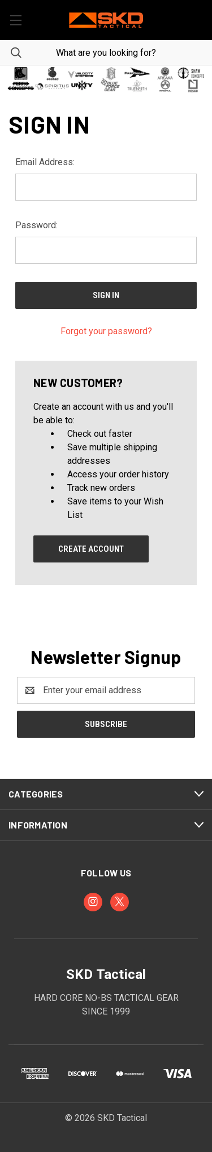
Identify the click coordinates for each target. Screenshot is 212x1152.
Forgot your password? (106, 331)
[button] (106, 79)
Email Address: (45, 162)
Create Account (91, 549)
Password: (36, 225)
